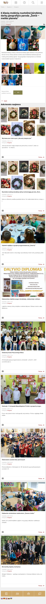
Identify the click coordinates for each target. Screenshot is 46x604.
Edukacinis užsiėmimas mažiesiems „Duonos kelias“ (18, 513)
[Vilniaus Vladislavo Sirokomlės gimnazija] (5, 2)
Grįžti (5, 101)
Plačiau (40, 157)
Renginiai (16, 7)
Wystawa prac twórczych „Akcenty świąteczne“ (17, 138)
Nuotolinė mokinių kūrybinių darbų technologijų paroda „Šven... (21, 192)
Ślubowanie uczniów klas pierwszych (13, 460)
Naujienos (9, 7)
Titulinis (3, 7)
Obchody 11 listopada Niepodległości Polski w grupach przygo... (22, 406)
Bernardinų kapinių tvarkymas (11, 567)
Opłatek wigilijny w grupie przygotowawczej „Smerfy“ (19, 245)
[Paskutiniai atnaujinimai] (24, 2)
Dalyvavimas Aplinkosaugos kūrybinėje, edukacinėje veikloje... (21, 299)
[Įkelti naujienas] (16, 2)
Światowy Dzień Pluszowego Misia (13, 352)
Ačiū (17, 92)
